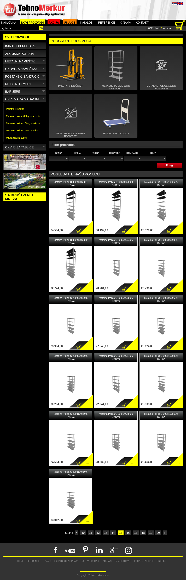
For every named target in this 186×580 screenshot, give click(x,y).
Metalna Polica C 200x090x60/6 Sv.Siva (71, 357)
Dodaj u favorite (144, 561)
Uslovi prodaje (91, 561)
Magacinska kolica (16, 137)
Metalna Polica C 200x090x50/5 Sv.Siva (71, 299)
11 (90, 532)
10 (83, 532)
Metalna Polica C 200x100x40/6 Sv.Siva (161, 357)
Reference (106, 22)
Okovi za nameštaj (25, 68)
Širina (77, 153)
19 (150, 532)
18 (143, 532)
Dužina (58, 153)
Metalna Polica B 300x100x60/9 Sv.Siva (71, 241)
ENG (180, 3)
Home (20, 561)
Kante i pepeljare (20, 46)
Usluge (69, 22)
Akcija (54, 22)
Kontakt (142, 22)
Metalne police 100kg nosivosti (23, 123)
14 (113, 532)
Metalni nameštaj (25, 60)
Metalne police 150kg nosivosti (23, 130)
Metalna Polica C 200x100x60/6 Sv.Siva (71, 473)
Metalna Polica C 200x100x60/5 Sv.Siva (161, 415)
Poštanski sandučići (25, 76)
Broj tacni (132, 153)
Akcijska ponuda (19, 54)
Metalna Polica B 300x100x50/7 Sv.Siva (71, 183)
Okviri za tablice (25, 146)
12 (98, 532)
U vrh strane (123, 561)
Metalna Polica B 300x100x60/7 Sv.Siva (161, 183)
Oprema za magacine (25, 98)
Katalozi (86, 22)
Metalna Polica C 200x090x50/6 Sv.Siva (116, 299)
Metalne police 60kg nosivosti (23, 116)
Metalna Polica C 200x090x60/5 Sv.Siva (161, 299)
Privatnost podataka (66, 561)
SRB (174, 3)
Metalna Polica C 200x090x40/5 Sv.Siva (116, 241)
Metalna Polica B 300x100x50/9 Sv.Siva (116, 183)
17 (135, 532)
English (161, 561)
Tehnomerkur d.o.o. (98, 575)
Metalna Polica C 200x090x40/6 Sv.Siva (161, 241)
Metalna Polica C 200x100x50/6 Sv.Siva (116, 415)
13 (105, 532)
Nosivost (114, 153)
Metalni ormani (25, 83)
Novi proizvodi (32, 22)
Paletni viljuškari (15, 108)
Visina (95, 153)
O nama (125, 22)
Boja (153, 153)
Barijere (25, 91)
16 (128, 532)
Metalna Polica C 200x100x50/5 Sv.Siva (71, 415)
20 (158, 532)
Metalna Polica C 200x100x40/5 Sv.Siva (116, 357)
